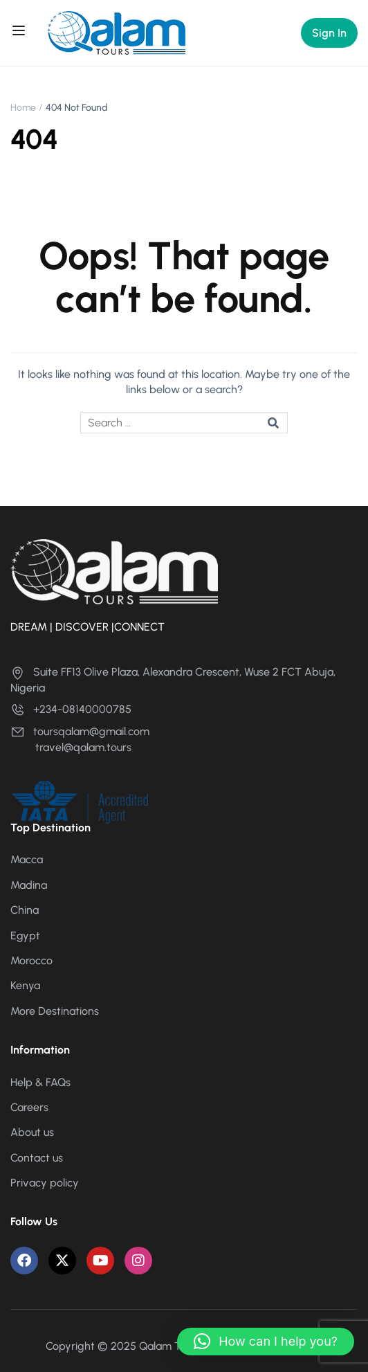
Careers (29, 1107)
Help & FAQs (40, 1082)
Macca (26, 859)
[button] (265, 1341)
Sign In (329, 32)
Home (23, 108)
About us (32, 1132)
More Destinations (54, 1011)
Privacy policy (44, 1182)
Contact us (36, 1157)
